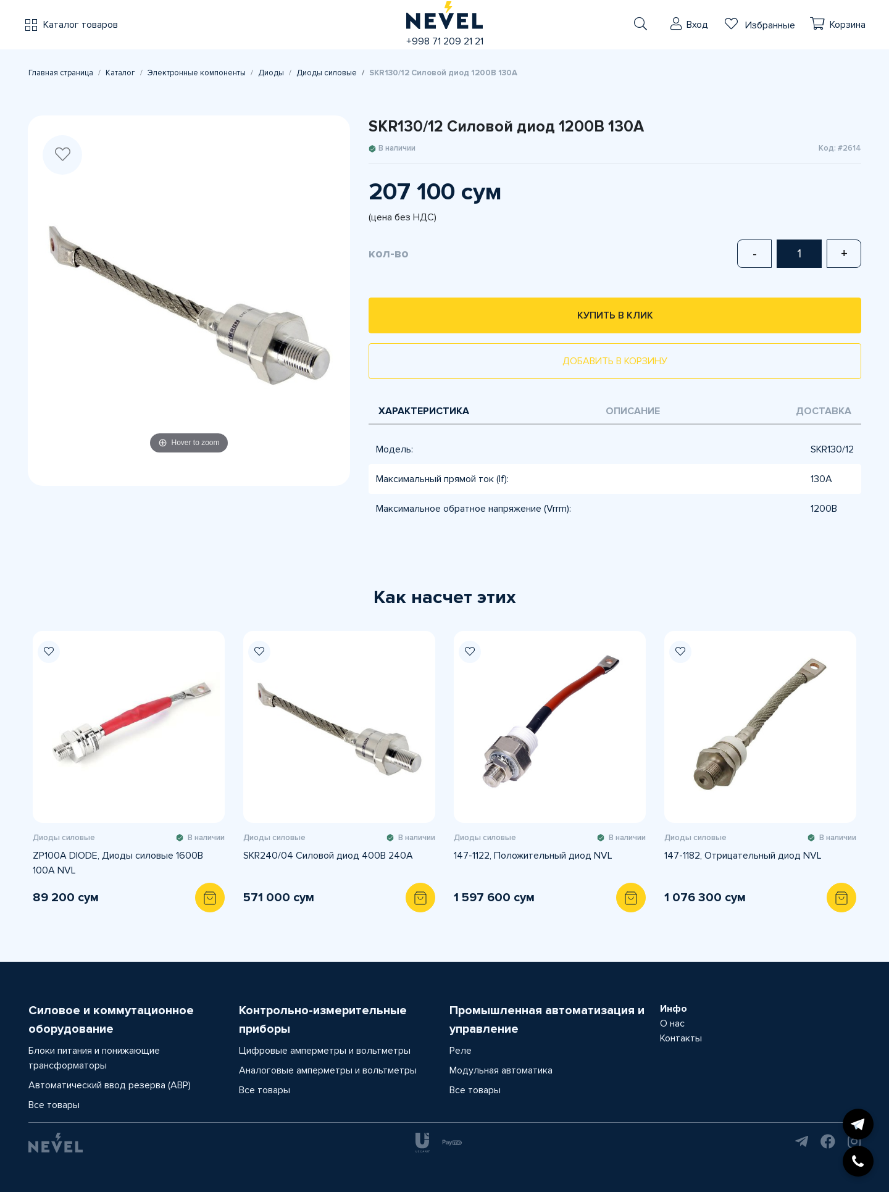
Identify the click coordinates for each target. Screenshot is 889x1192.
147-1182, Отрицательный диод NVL (743, 855)
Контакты (681, 1038)
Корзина (848, 25)
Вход (697, 25)
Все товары (54, 1105)
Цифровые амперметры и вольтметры (325, 1050)
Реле (460, 1050)
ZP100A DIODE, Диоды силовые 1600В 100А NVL (118, 863)
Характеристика (423, 411)
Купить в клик (615, 315)
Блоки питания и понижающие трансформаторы (94, 1058)
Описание (633, 411)
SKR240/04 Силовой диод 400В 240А (328, 855)
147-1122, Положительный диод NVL (533, 855)
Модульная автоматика (501, 1070)
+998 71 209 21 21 (444, 41)
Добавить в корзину (614, 361)
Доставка (823, 411)
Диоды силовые (326, 73)
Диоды (271, 73)
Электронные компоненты (197, 73)
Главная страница (60, 73)
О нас (672, 1023)
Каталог (120, 73)
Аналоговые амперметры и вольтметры (328, 1070)
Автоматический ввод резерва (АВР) (109, 1085)
